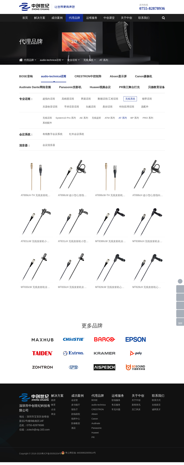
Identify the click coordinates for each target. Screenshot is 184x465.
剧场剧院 (75, 417)
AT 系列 (104, 60)
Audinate (95, 426)
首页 (25, 17)
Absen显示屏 (118, 76)
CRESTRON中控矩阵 (88, 76)
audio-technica (98, 407)
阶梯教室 (75, 426)
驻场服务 (116, 403)
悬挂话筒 (108, 106)
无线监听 (99, 118)
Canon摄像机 (143, 76)
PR (92, 440)
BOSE (94, 403)
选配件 (145, 106)
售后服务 (116, 407)
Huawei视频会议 (100, 87)
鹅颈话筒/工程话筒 (108, 98)
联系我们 (143, 17)
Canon (94, 421)
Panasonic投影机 (70, 87)
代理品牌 (74, 17)
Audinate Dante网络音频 (35, 87)
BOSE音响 (26, 76)
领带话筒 (147, 98)
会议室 (74, 403)
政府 (53, 403)
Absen (94, 417)
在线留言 (156, 407)
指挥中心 (75, 421)
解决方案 (39, 17)
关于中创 (126, 17)
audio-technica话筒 (50, 60)
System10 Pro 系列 (66, 118)
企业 (53, 412)
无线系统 (88, 60)
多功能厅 (75, 407)
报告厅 (74, 412)
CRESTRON (97, 412)
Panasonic (96, 431)
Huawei (95, 435)
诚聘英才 (156, 412)
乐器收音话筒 (50, 106)
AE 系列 (85, 118)
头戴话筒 (91, 106)
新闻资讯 (136, 407)
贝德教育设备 (156, 87)
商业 (53, 417)
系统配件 (48, 123)
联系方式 (156, 403)
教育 (53, 407)
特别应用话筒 (126, 106)
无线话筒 (48, 118)
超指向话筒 (49, 98)
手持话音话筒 (71, 106)
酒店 (73, 431)
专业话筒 (72, 60)
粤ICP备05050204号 (51, 456)
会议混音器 (49, 145)
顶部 (180, 323)
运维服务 (91, 17)
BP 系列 (138, 118)
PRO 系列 (152, 118)
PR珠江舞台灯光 (129, 87)
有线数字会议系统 (52, 134)
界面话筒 (86, 98)
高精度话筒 (68, 98)
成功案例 (57, 17)
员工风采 (136, 412)
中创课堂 (109, 17)
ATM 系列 (112, 118)
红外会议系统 (76, 134)
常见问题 (116, 412)
